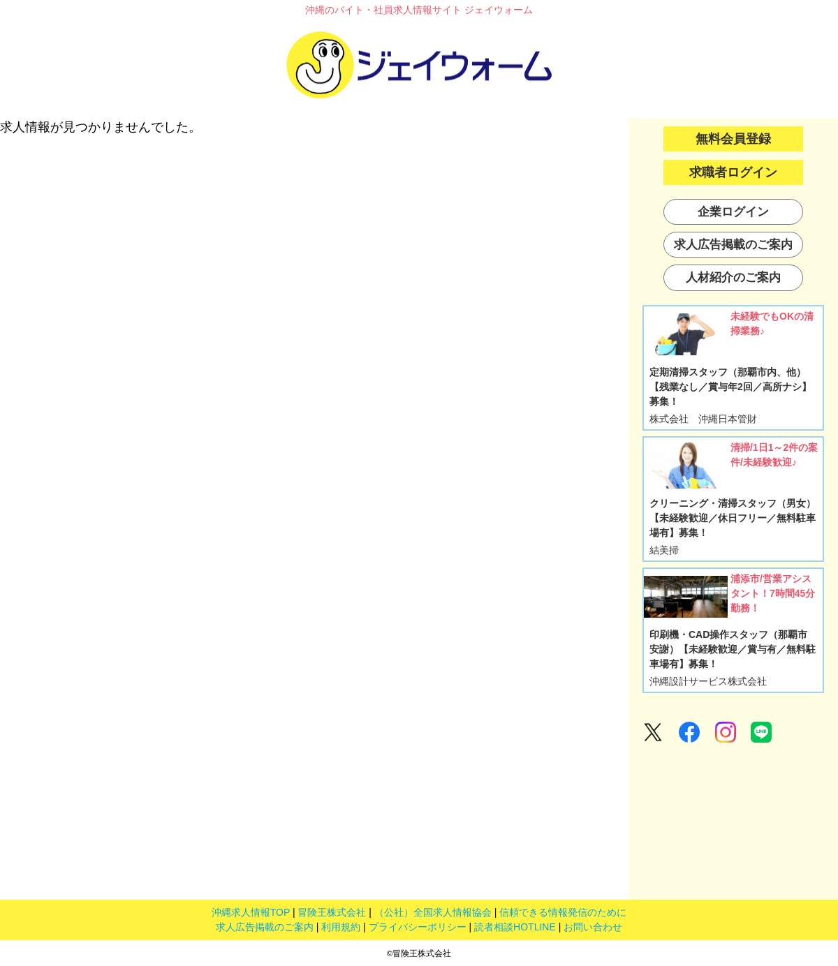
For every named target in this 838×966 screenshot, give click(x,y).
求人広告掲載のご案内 (265, 926)
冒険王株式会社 (331, 912)
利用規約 (340, 926)
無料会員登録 (733, 139)
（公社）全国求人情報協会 (433, 912)
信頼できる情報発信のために (562, 912)
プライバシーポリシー (417, 926)
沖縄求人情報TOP (251, 912)
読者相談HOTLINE (515, 926)
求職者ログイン (733, 172)
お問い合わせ (593, 926)
